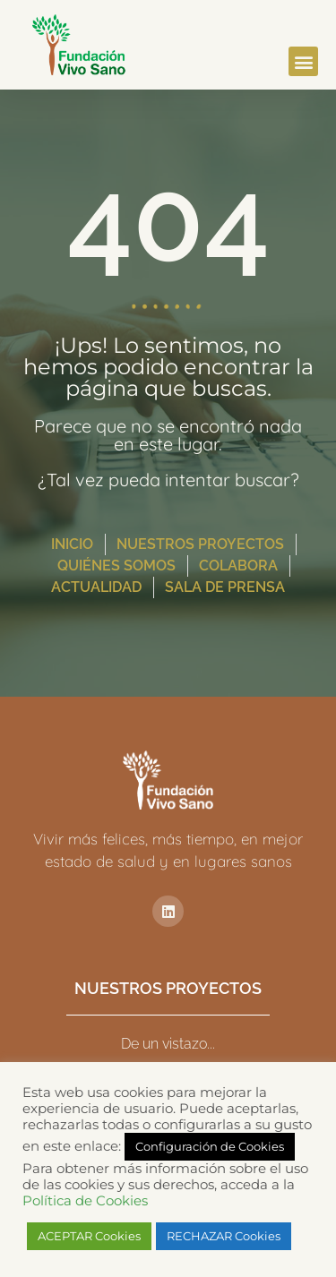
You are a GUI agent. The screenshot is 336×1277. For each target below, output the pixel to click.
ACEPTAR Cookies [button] (89, 1236)
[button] (303, 61)
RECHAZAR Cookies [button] (223, 1236)
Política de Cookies (85, 1201)
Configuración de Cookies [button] (209, 1146)
